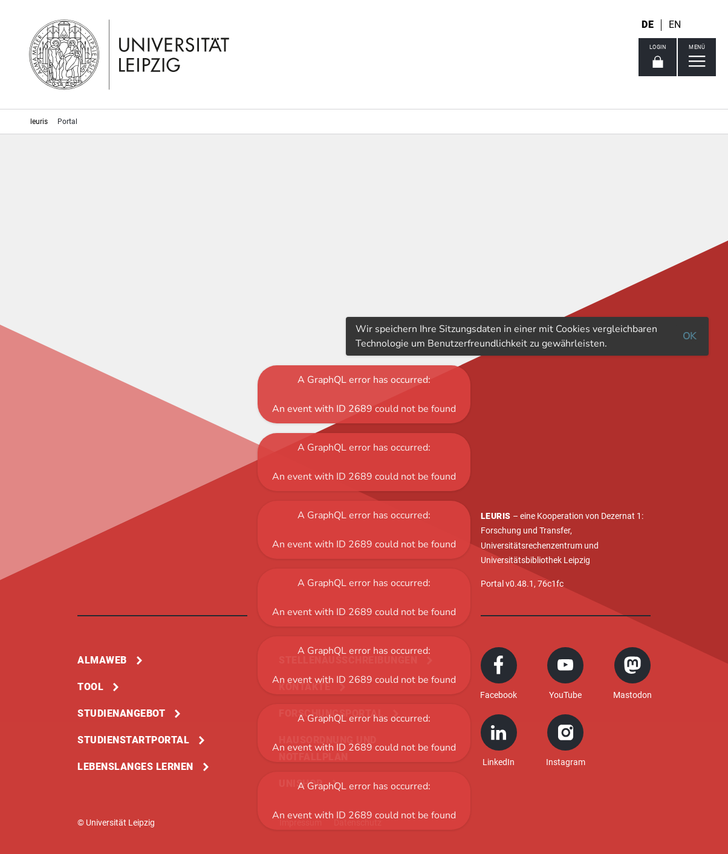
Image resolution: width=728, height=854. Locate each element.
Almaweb (102, 660)
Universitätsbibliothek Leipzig (535, 560)
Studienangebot (121, 713)
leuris (39, 121)
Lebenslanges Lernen (135, 766)
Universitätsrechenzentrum (531, 545)
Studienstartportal (133, 740)
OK (689, 336)
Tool (90, 687)
